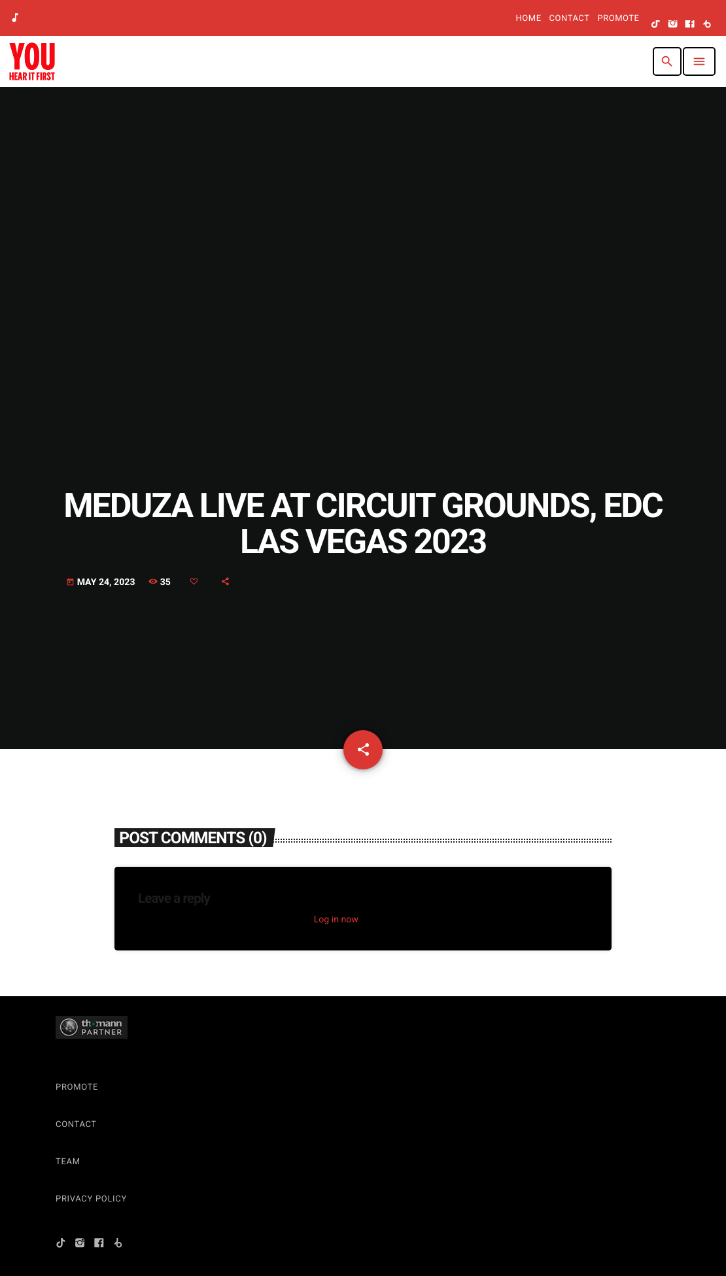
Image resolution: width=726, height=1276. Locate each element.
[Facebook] (690, 24)
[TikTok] (656, 24)
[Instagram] (673, 24)
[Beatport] (707, 24)
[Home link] (32, 61)
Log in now (336, 920)
